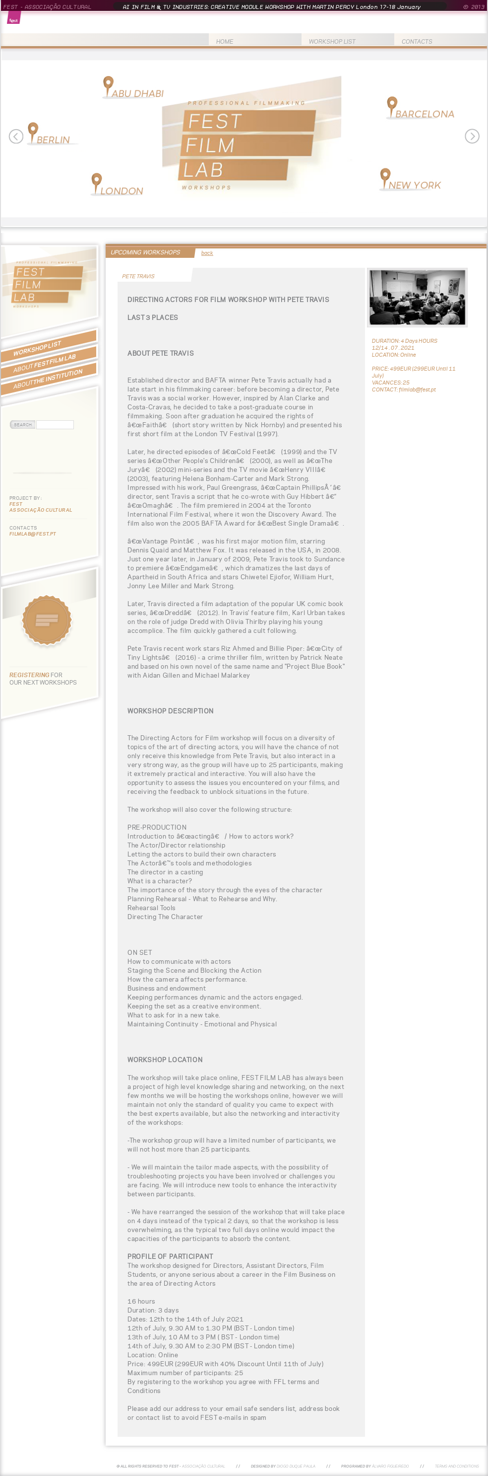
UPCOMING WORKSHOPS (145, 252)
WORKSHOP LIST (332, 41)
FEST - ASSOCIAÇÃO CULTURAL (47, 7)
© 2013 (474, 7)
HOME (225, 41)
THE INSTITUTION (47, 378)
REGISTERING (30, 675)
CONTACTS (417, 41)
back (207, 252)
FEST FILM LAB (44, 363)
